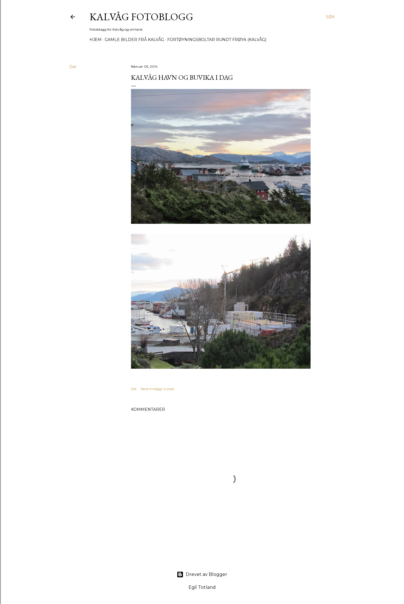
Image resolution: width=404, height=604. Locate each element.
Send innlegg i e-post (157, 389)
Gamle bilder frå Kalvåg (134, 39)
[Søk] (330, 17)
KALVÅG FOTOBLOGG (141, 16)
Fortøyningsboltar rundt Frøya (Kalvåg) (216, 39)
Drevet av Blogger (202, 574)
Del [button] (72, 66)
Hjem (95, 39)
